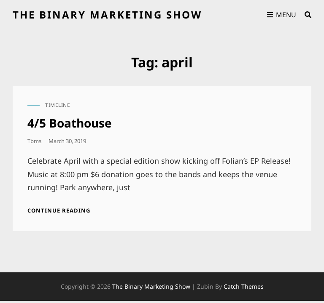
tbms (34, 141)
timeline (57, 105)
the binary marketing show (107, 14)
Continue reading (58, 210)
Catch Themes (244, 286)
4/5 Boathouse (69, 123)
